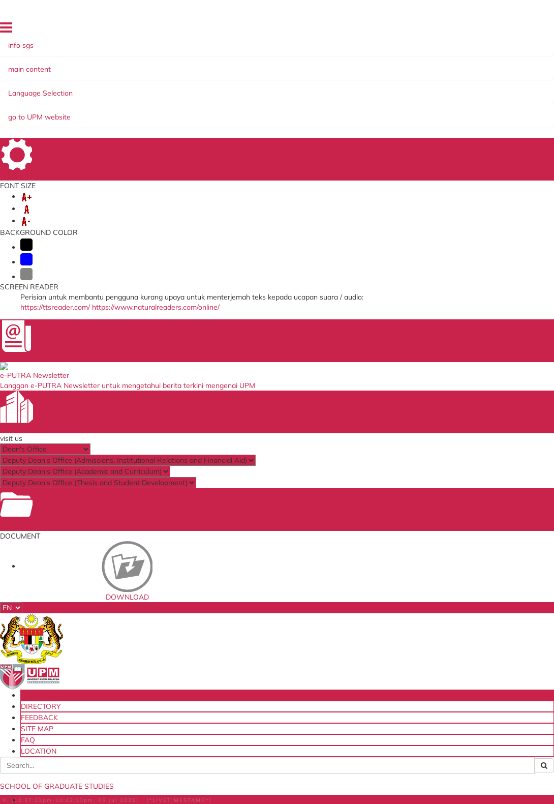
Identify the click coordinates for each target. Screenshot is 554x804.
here (79, 268)
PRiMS (160, 687)
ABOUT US (83, 88)
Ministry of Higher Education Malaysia (269, 601)
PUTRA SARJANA (292, 98)
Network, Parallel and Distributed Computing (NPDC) (138, 447)
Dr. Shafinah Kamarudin (94, 409)
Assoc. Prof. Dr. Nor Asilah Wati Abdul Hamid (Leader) (139, 324)
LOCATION (480, 30)
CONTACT (439, 98)
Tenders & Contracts (358, 636)
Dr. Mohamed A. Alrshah (94, 400)
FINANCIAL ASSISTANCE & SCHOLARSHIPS (141, 98)
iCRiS (158, 697)
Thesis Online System (182, 629)
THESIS (239, 98)
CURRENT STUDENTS (275, 88)
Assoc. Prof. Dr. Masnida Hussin (105, 362)
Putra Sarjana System (184, 639)
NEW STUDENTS (198, 88)
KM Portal (165, 660)
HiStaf (336, 646)
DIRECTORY (349, 30)
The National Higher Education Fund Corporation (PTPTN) (270, 621)
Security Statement (146, 795)
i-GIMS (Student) (176, 608)
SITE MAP (424, 30)
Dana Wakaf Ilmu (353, 625)
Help (64, 795)
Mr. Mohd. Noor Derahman (97, 419)
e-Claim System (174, 649)
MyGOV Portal (261, 638)
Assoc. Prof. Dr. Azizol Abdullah (105, 343)
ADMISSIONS (135, 88)
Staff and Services (92, 644)
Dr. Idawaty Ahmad (88, 390)
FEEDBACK (388, 30)
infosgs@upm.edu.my (425, 239)
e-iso (334, 615)
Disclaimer (94, 795)
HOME (317, 30)
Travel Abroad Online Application (183, 673)
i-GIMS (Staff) (171, 619)
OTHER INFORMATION (372, 98)
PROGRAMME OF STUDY (367, 88)
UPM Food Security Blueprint (355, 601)
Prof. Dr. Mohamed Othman (99, 334)
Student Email (172, 598)
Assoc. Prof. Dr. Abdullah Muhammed (113, 372)
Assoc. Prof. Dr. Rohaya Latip (101, 353)
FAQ (451, 30)
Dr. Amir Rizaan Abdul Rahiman (106, 381)
